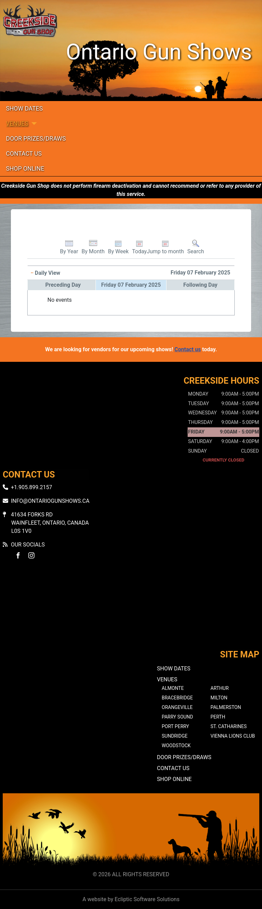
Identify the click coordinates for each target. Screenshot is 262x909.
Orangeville (177, 707)
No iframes (131, 610)
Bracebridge (177, 697)
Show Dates (24, 108)
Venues (17, 123)
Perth (217, 717)
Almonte (173, 688)
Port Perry (175, 726)
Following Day (200, 285)
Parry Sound (177, 717)
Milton (218, 697)
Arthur (219, 688)
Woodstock (176, 745)
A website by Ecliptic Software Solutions (131, 899)
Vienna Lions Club (232, 736)
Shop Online (25, 168)
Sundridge (175, 736)
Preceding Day (63, 285)
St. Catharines (228, 726)
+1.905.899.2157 (31, 487)
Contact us (187, 349)
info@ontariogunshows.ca (50, 501)
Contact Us (24, 153)
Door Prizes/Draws (36, 138)
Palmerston (225, 707)
